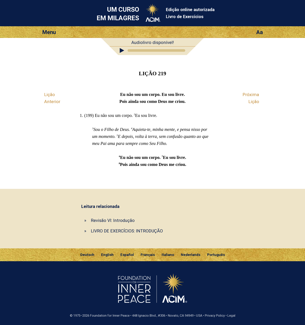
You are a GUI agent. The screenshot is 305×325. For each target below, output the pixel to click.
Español (127, 255)
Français (148, 255)
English (107, 255)
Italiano (168, 255)
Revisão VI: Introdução (113, 220)
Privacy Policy (215, 315)
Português (216, 255)
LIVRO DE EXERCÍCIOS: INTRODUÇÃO (127, 230)
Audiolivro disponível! (152, 42)
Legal (231, 315)
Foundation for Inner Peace (110, 315)
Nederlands (190, 255)
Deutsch (87, 255)
